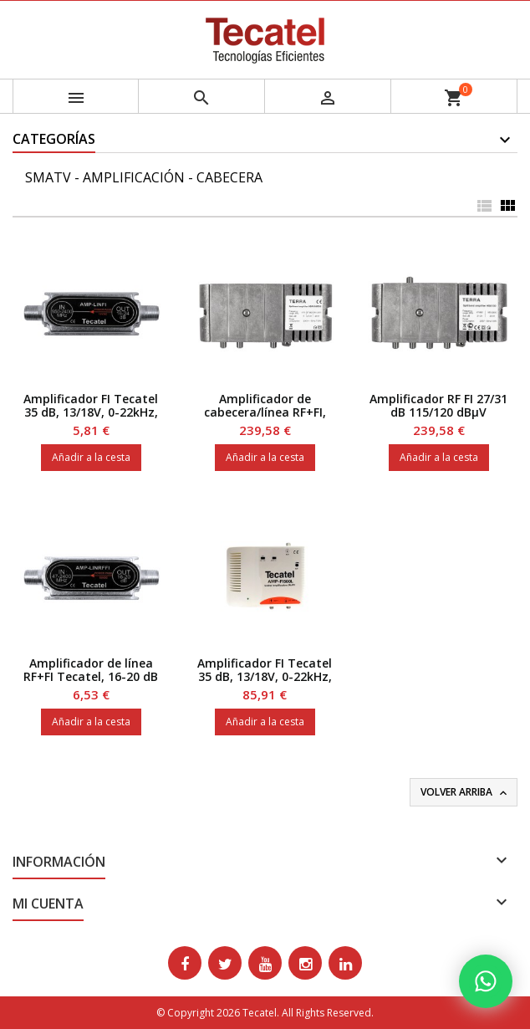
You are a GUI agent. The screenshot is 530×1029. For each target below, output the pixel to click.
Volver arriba (465, 792)
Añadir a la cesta (91, 457)
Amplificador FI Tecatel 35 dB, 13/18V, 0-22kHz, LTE (90, 412)
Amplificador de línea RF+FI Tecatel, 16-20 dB (90, 669)
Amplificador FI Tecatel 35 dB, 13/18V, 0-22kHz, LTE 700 (264, 676)
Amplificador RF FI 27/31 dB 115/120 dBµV (438, 405)
